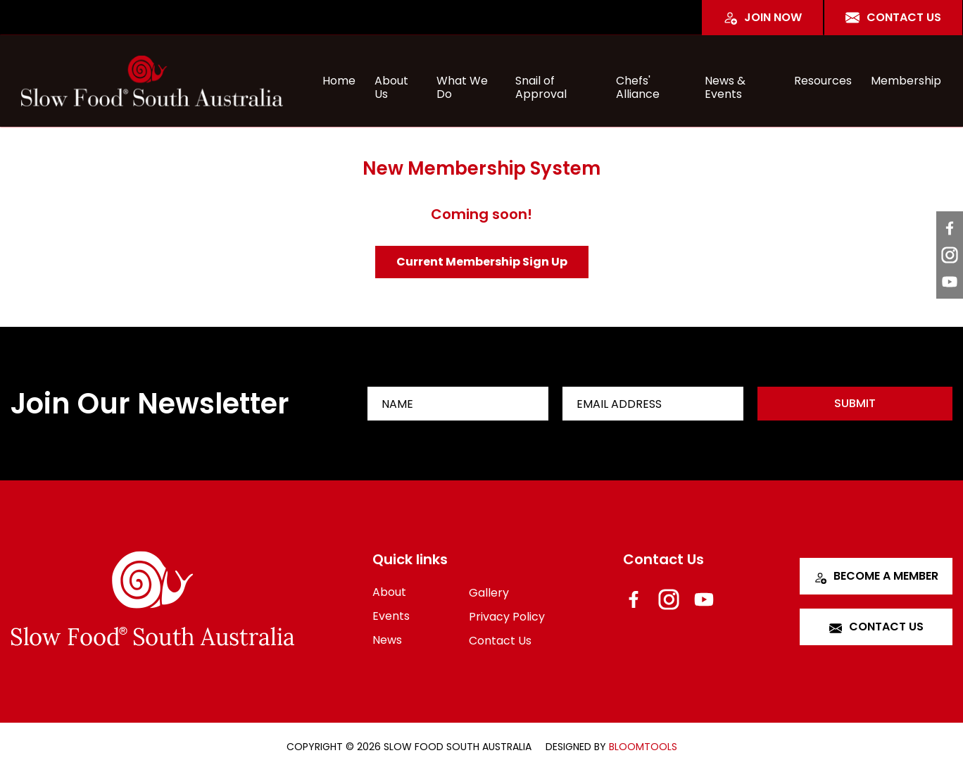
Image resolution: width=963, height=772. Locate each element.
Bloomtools (643, 747)
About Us (391, 85)
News (387, 640)
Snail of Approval (541, 85)
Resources (823, 81)
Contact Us (893, 17)
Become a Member (876, 576)
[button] (481, 262)
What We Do (462, 85)
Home (338, 81)
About (389, 592)
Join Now (762, 17)
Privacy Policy (507, 616)
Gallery (489, 592)
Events (391, 616)
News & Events (725, 85)
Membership (906, 81)
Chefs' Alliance (638, 85)
